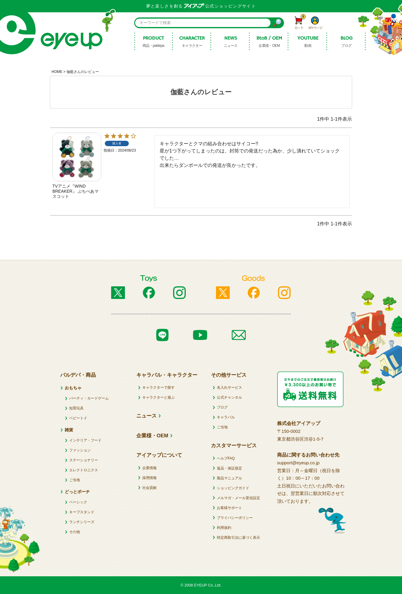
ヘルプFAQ (226, 458)
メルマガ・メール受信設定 (238, 498)
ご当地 (74, 480)
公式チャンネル (229, 397)
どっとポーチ (77, 491)
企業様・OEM (152, 436)
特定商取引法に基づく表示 (238, 537)
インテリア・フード (85, 440)
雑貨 (69, 429)
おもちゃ (73, 387)
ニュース (146, 416)
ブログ (222, 407)
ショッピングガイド (233, 488)
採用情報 (149, 478)
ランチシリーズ (81, 522)
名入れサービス (229, 387)
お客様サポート (229, 508)
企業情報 (149, 468)
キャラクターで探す (158, 387)
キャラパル (226, 417)
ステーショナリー (83, 460)
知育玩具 (76, 408)
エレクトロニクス (83, 470)
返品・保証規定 (229, 468)
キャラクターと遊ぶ (158, 397)
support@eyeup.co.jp (298, 462)
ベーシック (78, 502)
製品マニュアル (229, 478)
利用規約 (224, 528)
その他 (74, 532)
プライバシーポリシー (235, 518)
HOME (57, 72)
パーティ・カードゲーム (89, 398)
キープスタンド (81, 512)
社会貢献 (149, 488)
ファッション (80, 450)
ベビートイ (78, 418)
